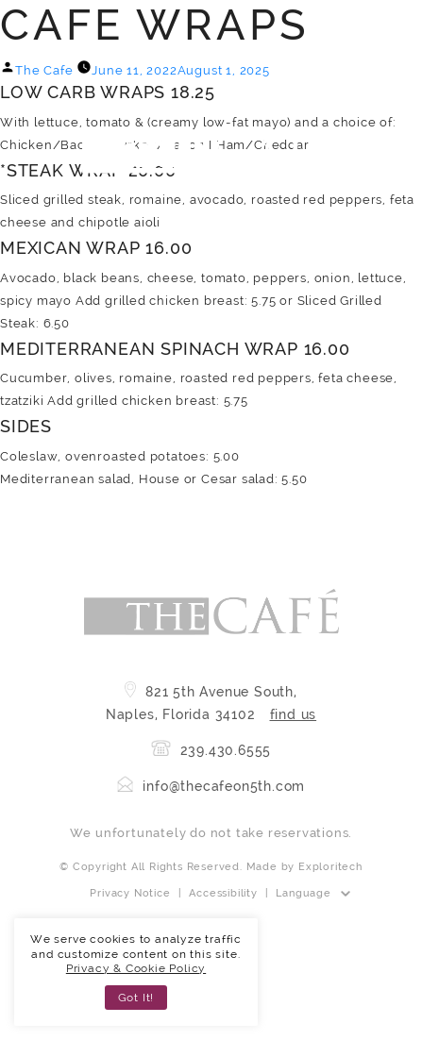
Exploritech (330, 867)
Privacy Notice (130, 893)
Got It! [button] (136, 997)
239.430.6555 (211, 750)
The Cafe (44, 70)
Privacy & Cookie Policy (136, 968)
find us (293, 714)
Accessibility (223, 893)
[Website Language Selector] (313, 893)
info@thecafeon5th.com (211, 786)
